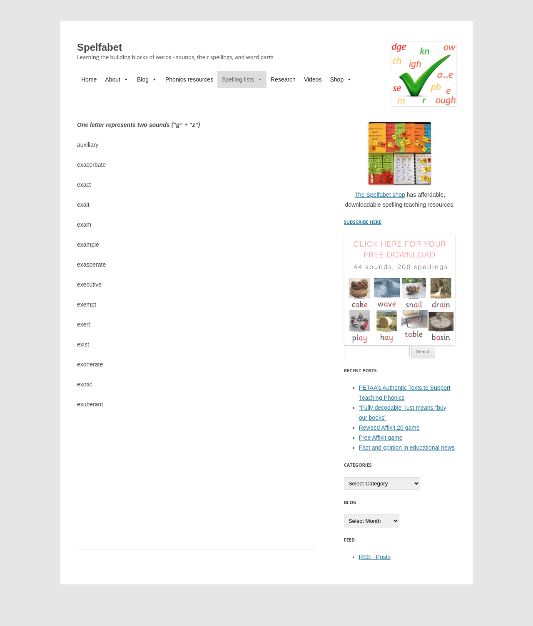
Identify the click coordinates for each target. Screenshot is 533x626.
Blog (147, 79)
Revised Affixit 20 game (389, 427)
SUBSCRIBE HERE (362, 222)
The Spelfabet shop (379, 194)
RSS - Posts (375, 557)
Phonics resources (189, 79)
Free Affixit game (381, 437)
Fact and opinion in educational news (407, 447)
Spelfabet (99, 47)
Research (283, 79)
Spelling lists (242, 79)
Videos (313, 79)
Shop (341, 79)
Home (89, 79)
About (117, 79)
